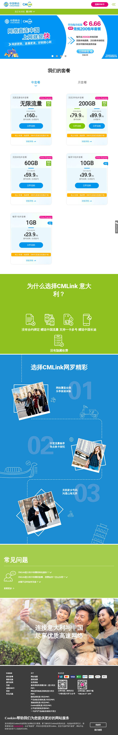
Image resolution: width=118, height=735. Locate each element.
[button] (52, 56)
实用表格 (34, 682)
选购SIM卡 (99, 4)
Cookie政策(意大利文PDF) (41, 705)
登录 (8, 691)
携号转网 (9, 682)
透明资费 (34, 679)
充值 (8, 685)
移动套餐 (9, 677)
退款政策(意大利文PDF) (40, 703)
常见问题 (9, 694)
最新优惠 (9, 679)
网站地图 (34, 677)
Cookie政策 (18, 726)
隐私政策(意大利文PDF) (40, 697)
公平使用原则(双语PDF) (40, 708)
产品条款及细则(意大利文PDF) (43, 700)
